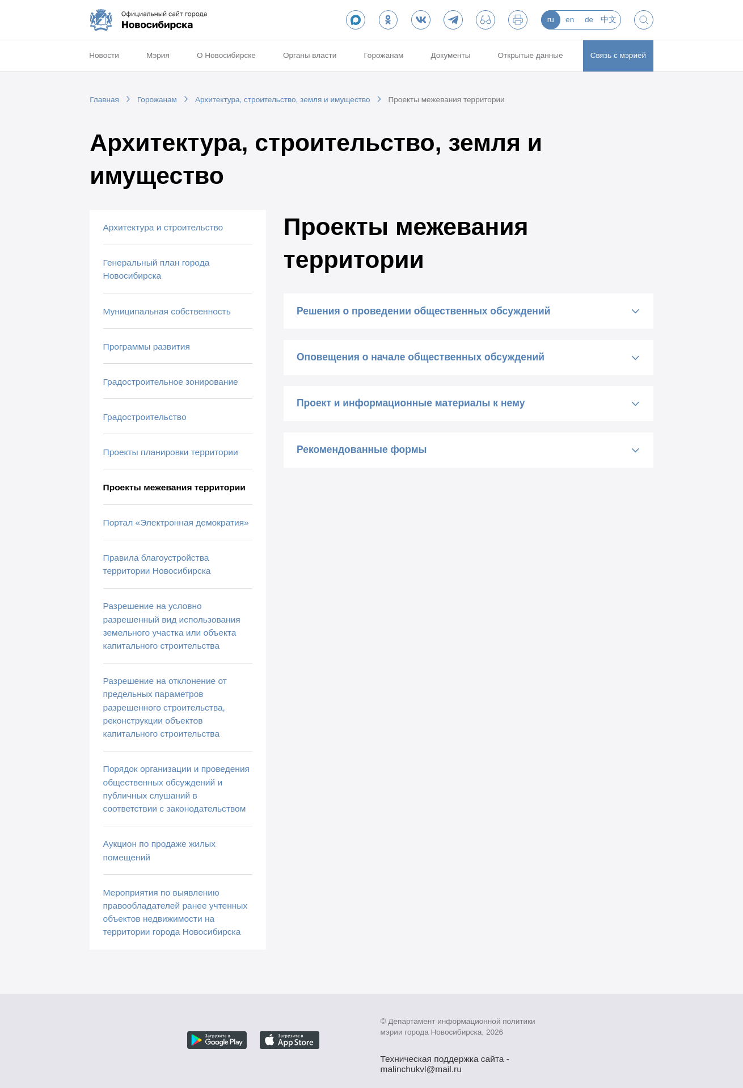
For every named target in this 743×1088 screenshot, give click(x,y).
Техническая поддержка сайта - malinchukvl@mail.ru (445, 1060)
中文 (609, 19)
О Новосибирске (226, 55)
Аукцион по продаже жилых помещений (159, 850)
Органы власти (309, 55)
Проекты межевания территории (447, 99)
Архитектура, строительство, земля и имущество (282, 99)
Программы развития (146, 346)
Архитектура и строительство (163, 227)
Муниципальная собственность (167, 311)
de (589, 19)
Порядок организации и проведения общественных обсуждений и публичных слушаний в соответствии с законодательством (176, 788)
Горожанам (383, 55)
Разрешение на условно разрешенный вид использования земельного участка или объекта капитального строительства (171, 625)
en (569, 19)
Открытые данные (530, 55)
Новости (104, 55)
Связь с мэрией (618, 55)
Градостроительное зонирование (170, 382)
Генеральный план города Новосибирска (156, 269)
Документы (450, 55)
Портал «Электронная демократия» (176, 522)
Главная (104, 99)
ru (550, 19)
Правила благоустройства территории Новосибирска (157, 564)
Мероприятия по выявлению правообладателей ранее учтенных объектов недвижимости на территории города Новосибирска (175, 912)
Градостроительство (145, 417)
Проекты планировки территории (170, 452)
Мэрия (158, 55)
